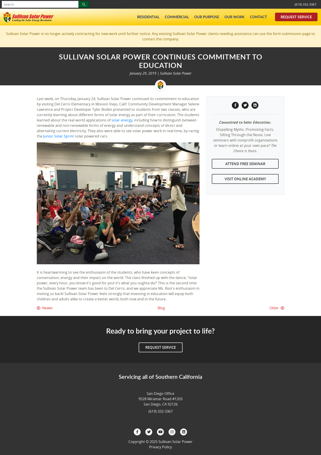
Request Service (296, 16)
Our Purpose (206, 16)
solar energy (121, 120)
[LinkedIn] (183, 431)
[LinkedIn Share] (255, 104)
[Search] (83, 4)
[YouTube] (161, 431)
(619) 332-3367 (305, 4)
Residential (148, 16)
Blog (161, 307)
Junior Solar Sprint (58, 136)
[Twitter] (149, 431)
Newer (45, 307)
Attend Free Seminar (245, 163)
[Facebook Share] (236, 104)
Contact (258, 16)
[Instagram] (172, 431)
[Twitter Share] (245, 104)
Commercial (177, 16)
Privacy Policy (160, 447)
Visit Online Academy (245, 178)
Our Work (234, 16)
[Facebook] (138, 431)
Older (277, 307)
